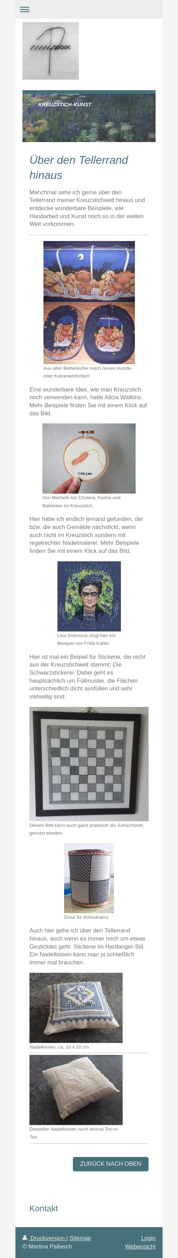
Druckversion (44, 1238)
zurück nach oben (110, 1163)
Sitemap (80, 1238)
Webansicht (140, 1246)
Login (148, 1238)
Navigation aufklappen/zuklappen (89, 9)
